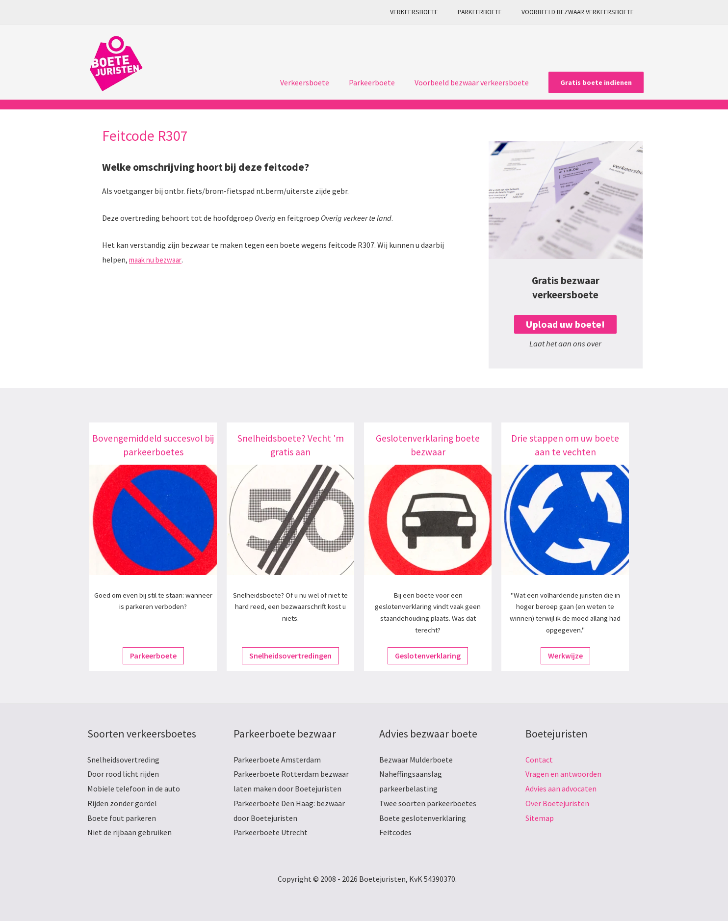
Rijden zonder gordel (122, 803)
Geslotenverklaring (428, 655)
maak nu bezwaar (158, 259)
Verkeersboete (430, 12)
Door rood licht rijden (123, 774)
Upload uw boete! (565, 324)
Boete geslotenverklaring (422, 818)
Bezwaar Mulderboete (416, 759)
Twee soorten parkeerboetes (427, 803)
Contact (539, 759)
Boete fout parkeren (121, 818)
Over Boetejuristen (557, 803)
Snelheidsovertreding (123, 759)
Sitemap (539, 818)
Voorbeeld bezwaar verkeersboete (580, 12)
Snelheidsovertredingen (290, 655)
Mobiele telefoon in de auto (133, 788)
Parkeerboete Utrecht (271, 832)
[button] (596, 82)
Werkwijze (565, 655)
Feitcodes (395, 832)
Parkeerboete (489, 12)
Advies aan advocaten (561, 788)
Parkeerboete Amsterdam (277, 759)
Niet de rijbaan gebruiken (129, 832)
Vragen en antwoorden (563, 774)
